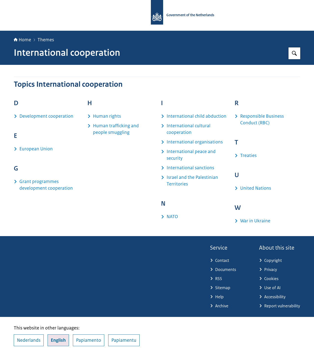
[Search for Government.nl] (294, 53)
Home (22, 40)
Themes (46, 40)
